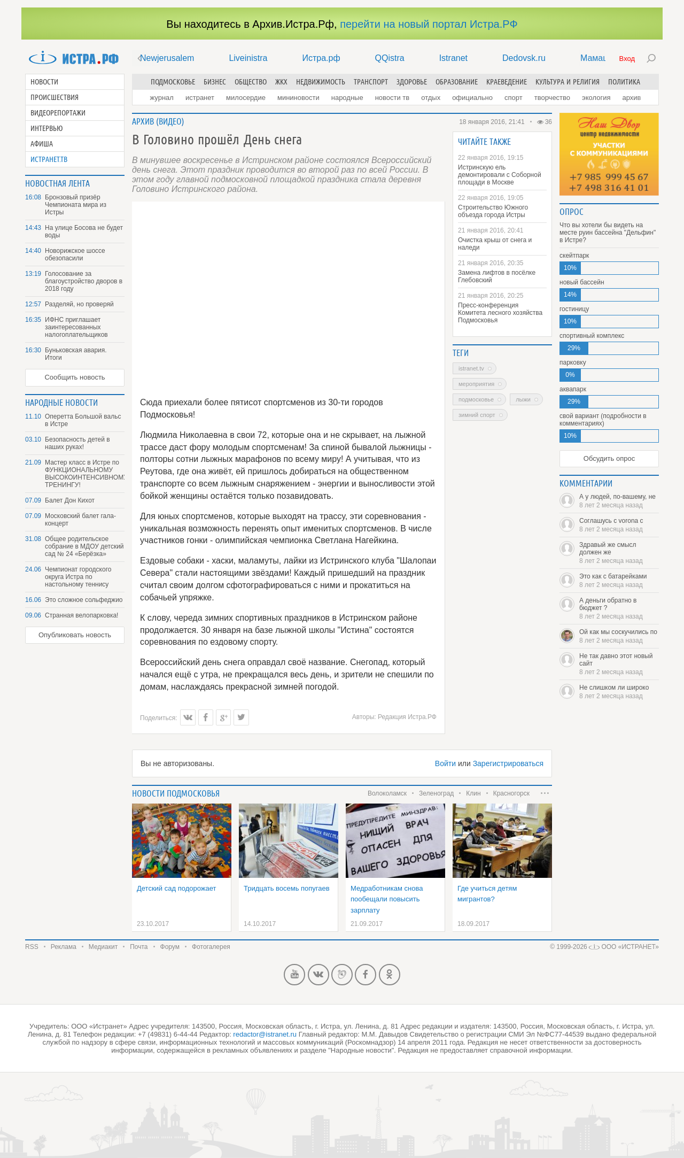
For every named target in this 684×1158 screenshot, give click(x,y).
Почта (138, 947)
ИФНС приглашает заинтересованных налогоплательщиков (76, 327)
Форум (170, 947)
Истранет (199, 98)
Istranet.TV (471, 368)
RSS (31, 947)
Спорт (513, 98)
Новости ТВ (392, 98)
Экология (596, 98)
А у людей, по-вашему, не (619, 501)
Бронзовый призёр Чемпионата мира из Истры (75, 205)
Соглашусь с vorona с (619, 525)
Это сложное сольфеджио (84, 600)
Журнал (162, 98)
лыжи (523, 399)
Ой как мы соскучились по (619, 636)
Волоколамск (387, 793)
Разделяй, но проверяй (79, 304)
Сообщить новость (74, 377)
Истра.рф (321, 58)
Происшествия (54, 97)
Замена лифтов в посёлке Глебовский (496, 276)
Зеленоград (436, 793)
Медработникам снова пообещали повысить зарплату (387, 899)
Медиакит (103, 947)
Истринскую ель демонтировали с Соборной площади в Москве (499, 175)
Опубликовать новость (74, 635)
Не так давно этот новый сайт (619, 664)
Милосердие (246, 98)
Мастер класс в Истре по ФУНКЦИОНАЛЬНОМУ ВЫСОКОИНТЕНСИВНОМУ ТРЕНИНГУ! (85, 474)
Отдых (430, 98)
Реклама (63, 947)
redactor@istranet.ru (265, 1034)
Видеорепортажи (58, 113)
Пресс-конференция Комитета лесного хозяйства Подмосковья (500, 313)
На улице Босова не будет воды (84, 231)
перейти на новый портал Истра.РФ (428, 24)
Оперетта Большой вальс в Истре (83, 420)
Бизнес (215, 82)
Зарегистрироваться (508, 763)
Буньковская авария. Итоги (76, 353)
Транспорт (371, 82)
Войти (445, 763)
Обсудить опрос (609, 458)
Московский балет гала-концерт (80, 519)
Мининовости (298, 98)
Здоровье (412, 82)
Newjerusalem (167, 58)
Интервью (46, 128)
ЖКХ (281, 82)
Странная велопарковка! (81, 615)
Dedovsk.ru (524, 58)
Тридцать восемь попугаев (287, 888)
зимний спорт (476, 415)
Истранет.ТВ (48, 159)
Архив (631, 98)
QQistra (390, 58)
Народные (347, 98)
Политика (624, 82)
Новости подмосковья (176, 793)
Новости (44, 82)
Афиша (41, 144)
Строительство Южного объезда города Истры (493, 211)
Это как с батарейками (619, 581)
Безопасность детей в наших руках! (77, 443)
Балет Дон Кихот (70, 500)
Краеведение (506, 82)
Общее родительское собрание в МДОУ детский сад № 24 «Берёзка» (84, 546)
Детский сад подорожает (176, 888)
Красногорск (511, 793)
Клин (473, 793)
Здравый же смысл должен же (619, 553)
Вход (627, 59)
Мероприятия (476, 384)
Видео (170, 121)
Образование (457, 82)
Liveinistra (248, 58)
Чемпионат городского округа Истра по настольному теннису (78, 577)
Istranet (453, 58)
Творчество (552, 98)
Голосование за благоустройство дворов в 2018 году (83, 281)
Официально (472, 98)
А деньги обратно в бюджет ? (619, 608)
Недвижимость (320, 82)
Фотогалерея (211, 947)
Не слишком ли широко (619, 692)
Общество (251, 82)
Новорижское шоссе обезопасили (75, 254)
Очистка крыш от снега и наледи (495, 243)
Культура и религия (567, 82)
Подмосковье (173, 82)
